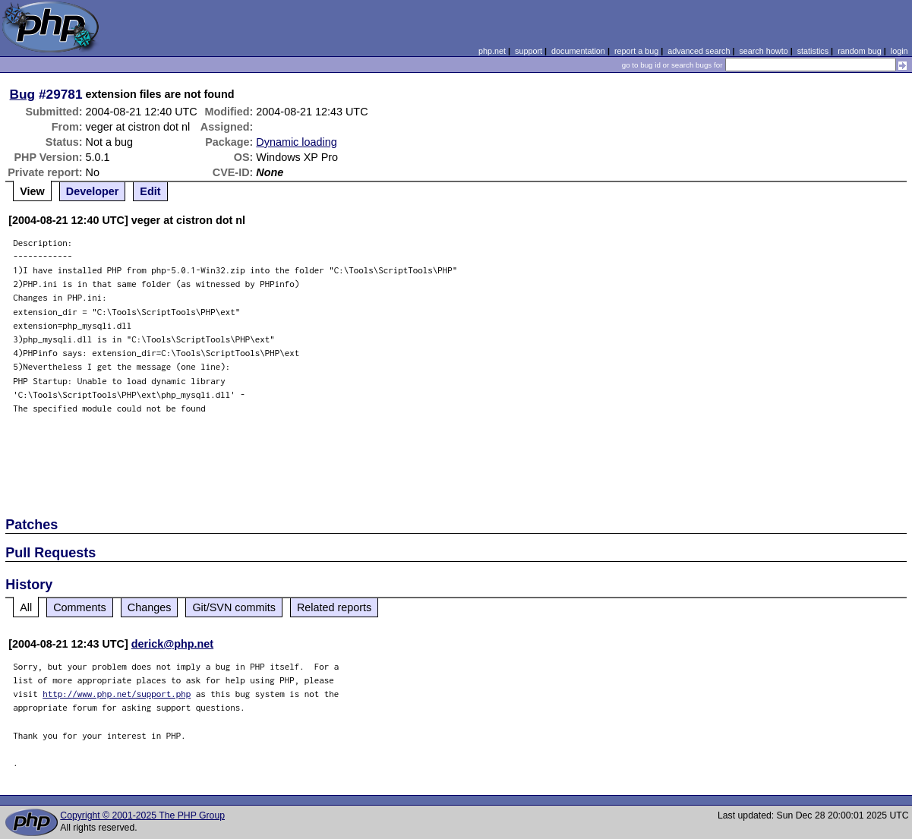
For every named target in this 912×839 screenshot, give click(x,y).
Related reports (334, 607)
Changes (150, 607)
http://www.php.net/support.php (117, 694)
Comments (79, 607)
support (528, 50)
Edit (150, 191)
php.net (492, 50)
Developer (92, 191)
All (26, 607)
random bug (860, 50)
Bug (23, 94)
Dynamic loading (296, 142)
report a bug (636, 50)
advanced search (698, 50)
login (899, 50)
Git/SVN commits (234, 607)
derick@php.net (172, 644)
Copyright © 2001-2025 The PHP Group (142, 815)
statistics (812, 50)
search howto (763, 50)
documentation (578, 50)
